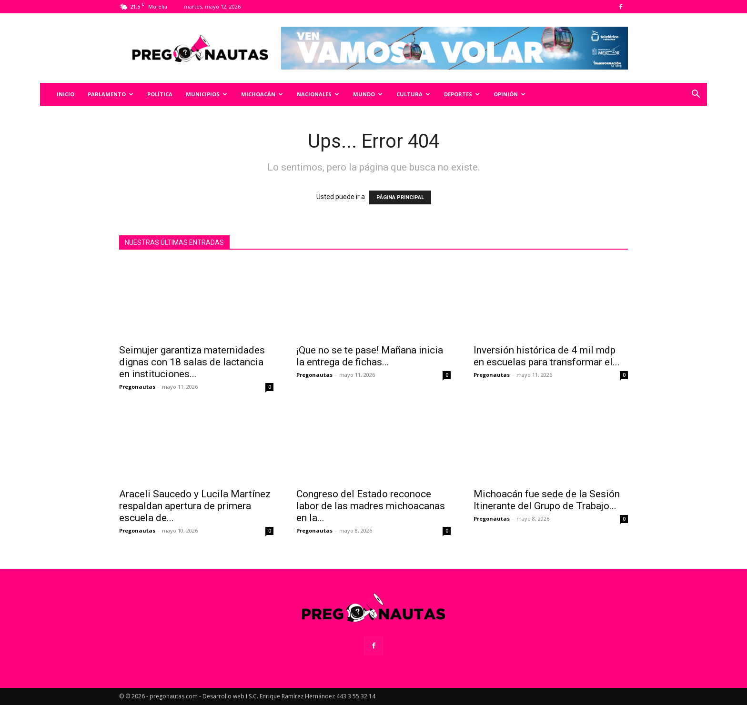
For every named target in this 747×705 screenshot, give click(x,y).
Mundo (368, 94)
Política (159, 94)
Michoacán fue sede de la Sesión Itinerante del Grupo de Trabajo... (547, 500)
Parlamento (110, 94)
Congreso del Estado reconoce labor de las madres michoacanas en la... (370, 506)
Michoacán (262, 94)
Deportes (462, 94)
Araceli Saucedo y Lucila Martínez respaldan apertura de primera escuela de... (195, 506)
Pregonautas (137, 386)
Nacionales (318, 94)
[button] (695, 95)
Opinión (509, 94)
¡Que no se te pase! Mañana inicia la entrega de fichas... (369, 356)
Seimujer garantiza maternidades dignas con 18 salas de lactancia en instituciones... (192, 362)
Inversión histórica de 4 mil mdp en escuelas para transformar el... (547, 356)
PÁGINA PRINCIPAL (400, 197)
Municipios (206, 94)
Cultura (413, 94)
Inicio (65, 94)
